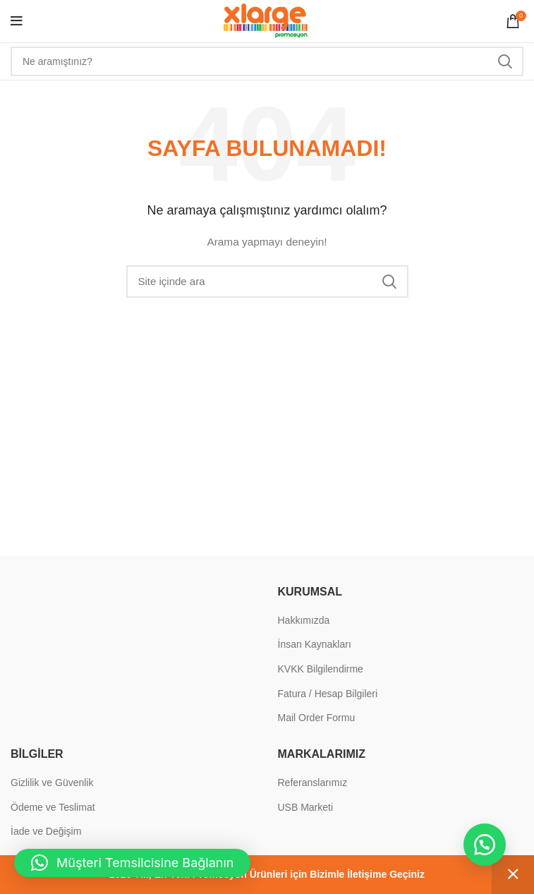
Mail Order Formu (317, 717)
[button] (484, 844)
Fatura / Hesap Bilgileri (328, 693)
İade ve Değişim (46, 831)
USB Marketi (306, 807)
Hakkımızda (304, 620)
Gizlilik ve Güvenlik (52, 782)
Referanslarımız (313, 782)
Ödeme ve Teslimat (53, 807)
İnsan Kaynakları (314, 644)
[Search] (267, 61)
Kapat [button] (513, 874)
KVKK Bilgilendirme (320, 669)
